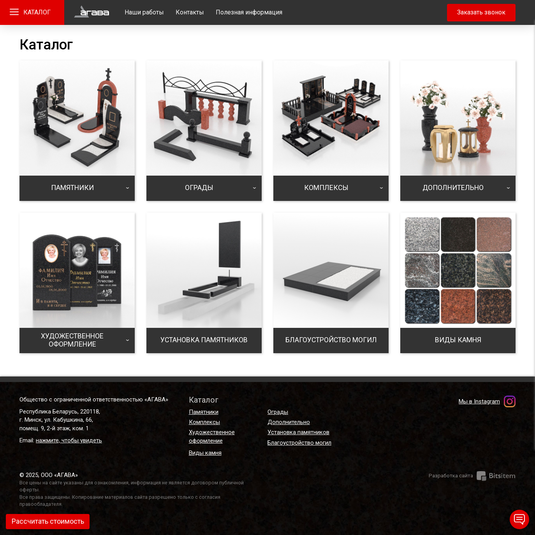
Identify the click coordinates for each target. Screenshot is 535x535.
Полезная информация (249, 12)
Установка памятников (298, 432)
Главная (91, 12)
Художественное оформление (212, 436)
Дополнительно (289, 422)
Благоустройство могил (299, 442)
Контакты (190, 12)
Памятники (203, 411)
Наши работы (144, 12)
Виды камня (205, 452)
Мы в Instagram (479, 401)
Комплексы (204, 422)
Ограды (278, 411)
